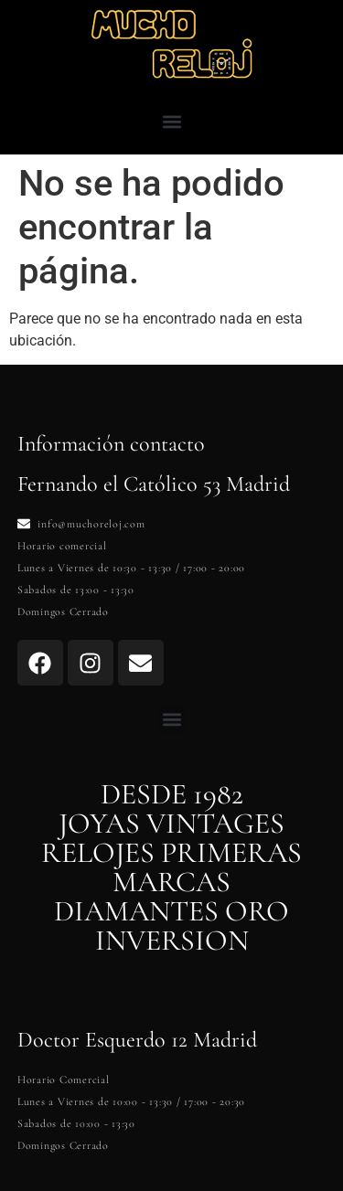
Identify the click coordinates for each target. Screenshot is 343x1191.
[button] (171, 121)
